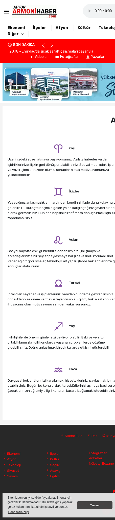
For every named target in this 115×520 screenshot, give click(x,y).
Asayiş (53, 470)
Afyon (62, 27)
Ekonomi (16, 27)
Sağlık (53, 465)
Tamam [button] (94, 505)
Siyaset (11, 470)
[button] (45, 47)
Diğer (13, 33)
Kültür (84, 27)
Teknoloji (11, 465)
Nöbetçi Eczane (101, 463)
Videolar (38, 57)
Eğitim (53, 476)
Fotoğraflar (67, 57)
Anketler (95, 458)
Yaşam (10, 476)
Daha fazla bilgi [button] (18, 512)
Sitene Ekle (71, 436)
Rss (92, 436)
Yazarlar (95, 57)
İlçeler (39, 27)
